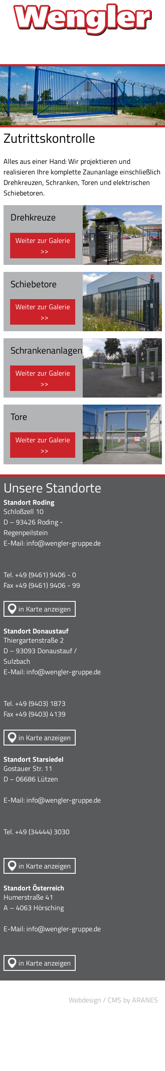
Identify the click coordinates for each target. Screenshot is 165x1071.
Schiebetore (34, 284)
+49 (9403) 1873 (40, 703)
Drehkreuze (33, 217)
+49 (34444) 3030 (42, 831)
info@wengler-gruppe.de (63, 543)
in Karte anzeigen (44, 609)
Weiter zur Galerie (42, 240)
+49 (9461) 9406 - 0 (45, 574)
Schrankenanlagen (46, 350)
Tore (19, 416)
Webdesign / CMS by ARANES (113, 1000)
